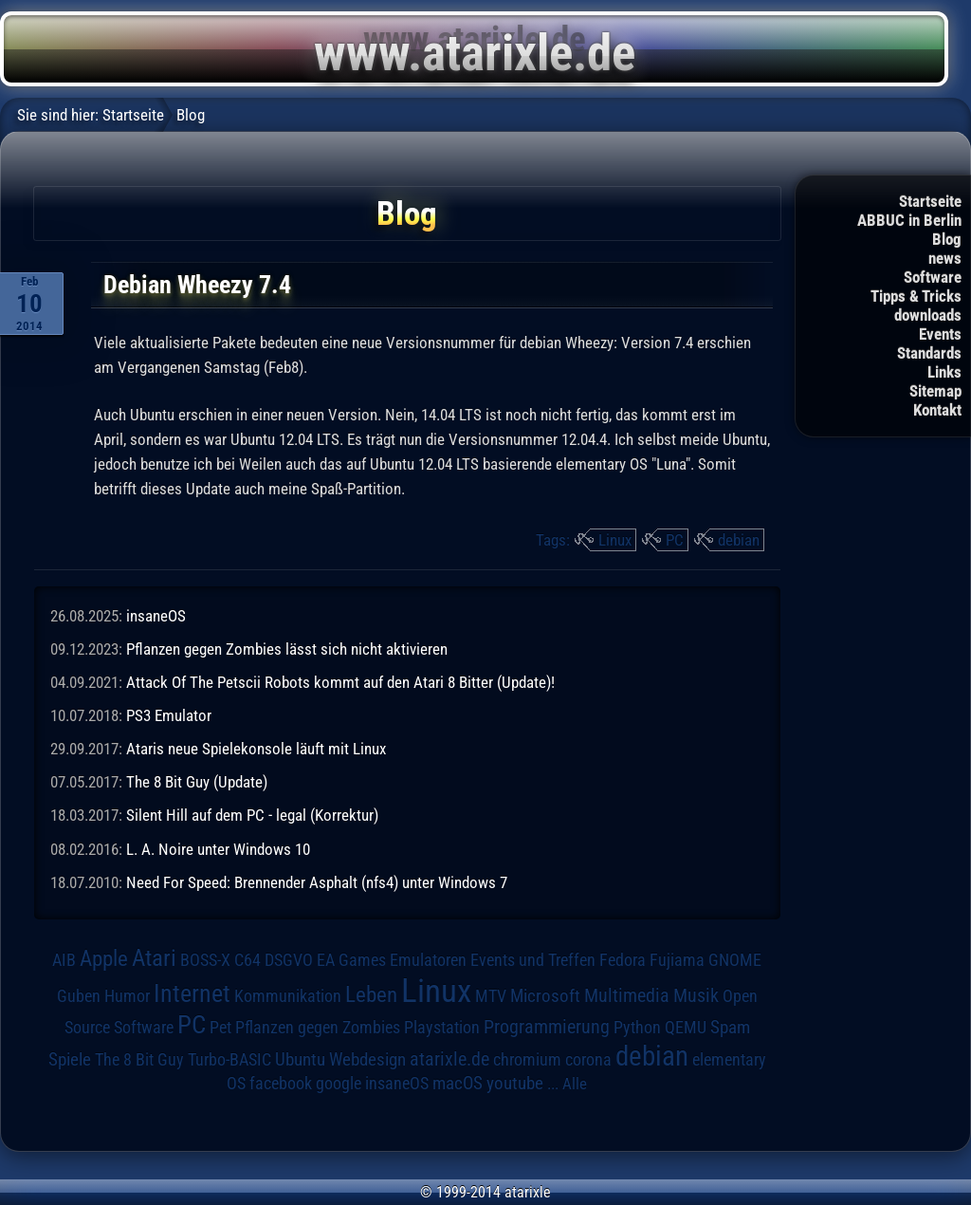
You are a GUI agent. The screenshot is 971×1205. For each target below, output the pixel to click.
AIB (64, 960)
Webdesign (367, 1059)
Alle (574, 1083)
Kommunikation (287, 996)
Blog (947, 239)
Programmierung (547, 1027)
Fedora (622, 960)
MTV (490, 996)
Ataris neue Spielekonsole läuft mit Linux (256, 748)
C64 (247, 960)
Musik (696, 996)
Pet (220, 1027)
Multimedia (626, 995)
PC (675, 539)
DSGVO (289, 960)
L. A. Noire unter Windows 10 (218, 849)
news (945, 258)
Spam (730, 1027)
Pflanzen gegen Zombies (317, 1027)
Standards (929, 352)
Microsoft (545, 996)
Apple (104, 959)
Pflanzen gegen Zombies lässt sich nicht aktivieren (287, 649)
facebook (280, 1083)
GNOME (734, 960)
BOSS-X (205, 960)
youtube (514, 1083)
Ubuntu (300, 1059)
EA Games (351, 960)
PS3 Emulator (168, 715)
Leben (371, 995)
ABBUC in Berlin (909, 220)
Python (637, 1027)
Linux (615, 539)
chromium (527, 1059)
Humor (127, 996)
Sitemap (935, 390)
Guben (79, 996)
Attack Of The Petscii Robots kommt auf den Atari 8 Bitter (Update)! (340, 682)
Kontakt (937, 409)
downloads (928, 315)
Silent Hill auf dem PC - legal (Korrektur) (252, 815)
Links (944, 371)
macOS (457, 1083)
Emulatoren (428, 960)
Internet (192, 993)
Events (940, 333)
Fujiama (677, 960)
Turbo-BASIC (229, 1059)
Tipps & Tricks (916, 296)
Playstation (442, 1027)
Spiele (69, 1059)
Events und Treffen (532, 960)
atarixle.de (449, 1059)
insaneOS (156, 615)
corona (588, 1059)
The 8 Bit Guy (139, 1059)
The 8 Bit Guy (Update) (196, 781)
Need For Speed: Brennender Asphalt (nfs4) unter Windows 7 (316, 882)
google (338, 1083)
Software (933, 277)
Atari (154, 958)
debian (739, 539)
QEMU (685, 1027)
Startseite (930, 201)
